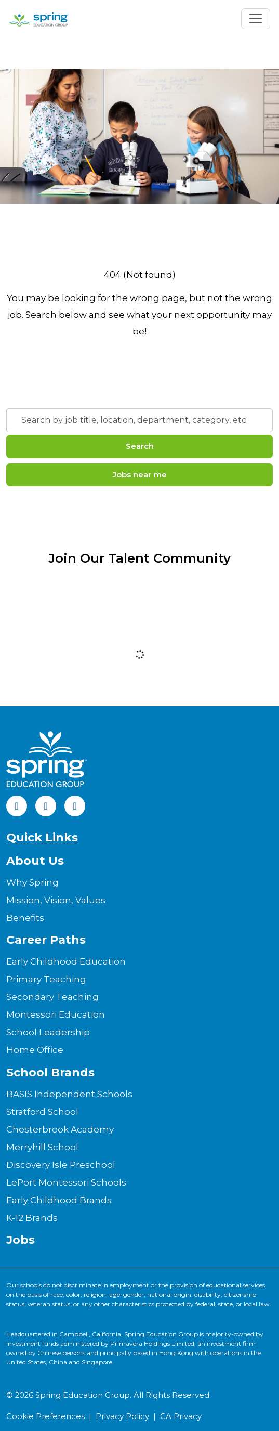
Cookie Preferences (45, 1416)
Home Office (34, 1050)
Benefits (25, 918)
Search (140, 446)
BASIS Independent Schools (69, 1094)
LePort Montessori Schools (66, 1182)
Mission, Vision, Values (55, 900)
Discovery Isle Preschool (60, 1165)
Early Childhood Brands (59, 1200)
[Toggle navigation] (255, 18)
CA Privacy (181, 1416)
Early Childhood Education (66, 961)
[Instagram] (74, 806)
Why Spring (32, 882)
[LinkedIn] (45, 806)
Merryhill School (42, 1147)
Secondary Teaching (52, 997)
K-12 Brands (32, 1218)
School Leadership (48, 1032)
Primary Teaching (46, 979)
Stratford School (42, 1112)
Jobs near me (140, 474)
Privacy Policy (122, 1416)
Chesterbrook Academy (60, 1129)
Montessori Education (55, 1014)
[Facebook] (16, 806)
